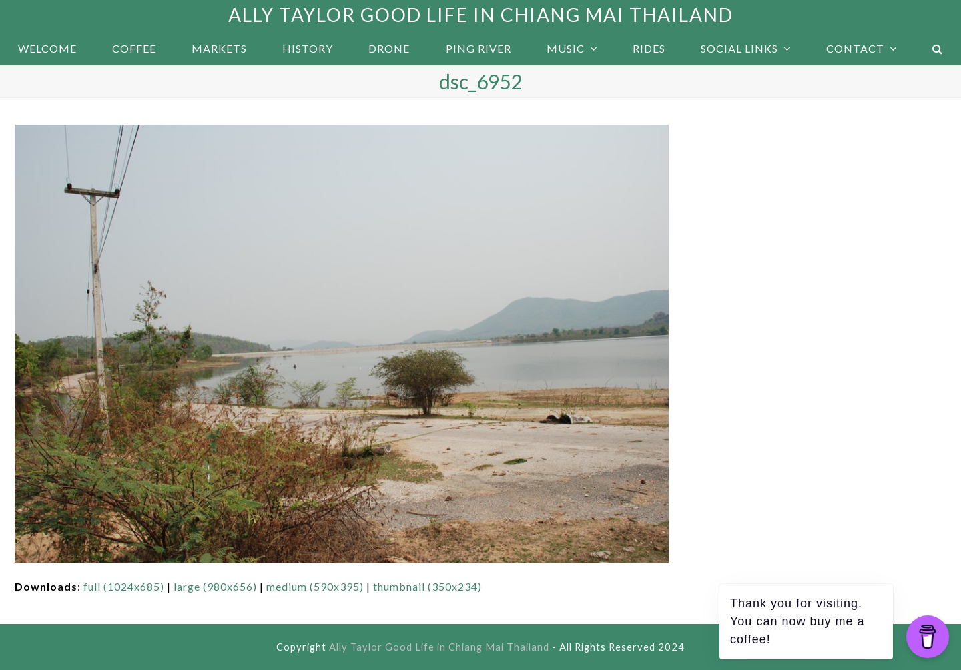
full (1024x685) (123, 586)
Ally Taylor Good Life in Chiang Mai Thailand (480, 14)
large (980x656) (215, 586)
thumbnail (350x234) (427, 586)
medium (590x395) (315, 586)
